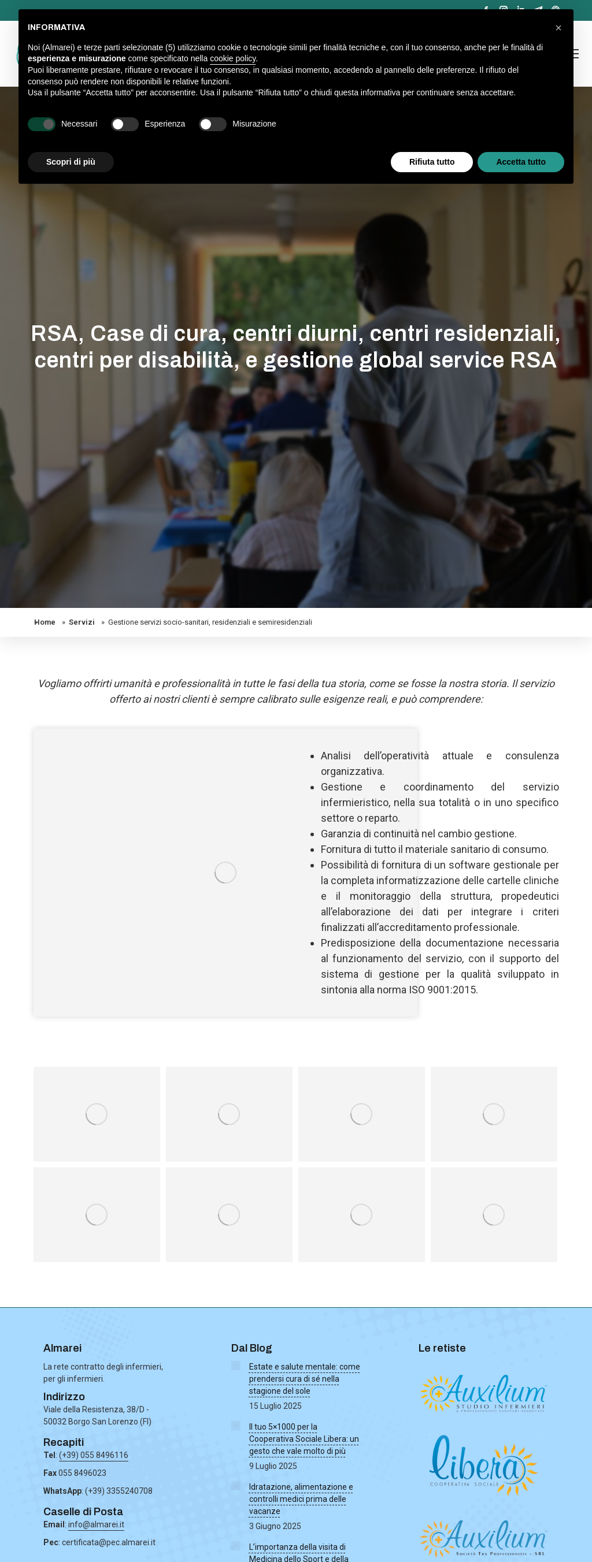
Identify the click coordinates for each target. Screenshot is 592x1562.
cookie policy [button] (233, 58)
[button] (558, 27)
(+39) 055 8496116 (93, 1455)
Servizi (82, 622)
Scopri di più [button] (70, 161)
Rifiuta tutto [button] (432, 161)
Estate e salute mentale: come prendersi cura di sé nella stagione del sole (304, 1379)
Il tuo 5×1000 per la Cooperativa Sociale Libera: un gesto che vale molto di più (304, 1439)
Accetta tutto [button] (521, 161)
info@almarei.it (96, 1524)
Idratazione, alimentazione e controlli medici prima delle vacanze (301, 1499)
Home (45, 622)
